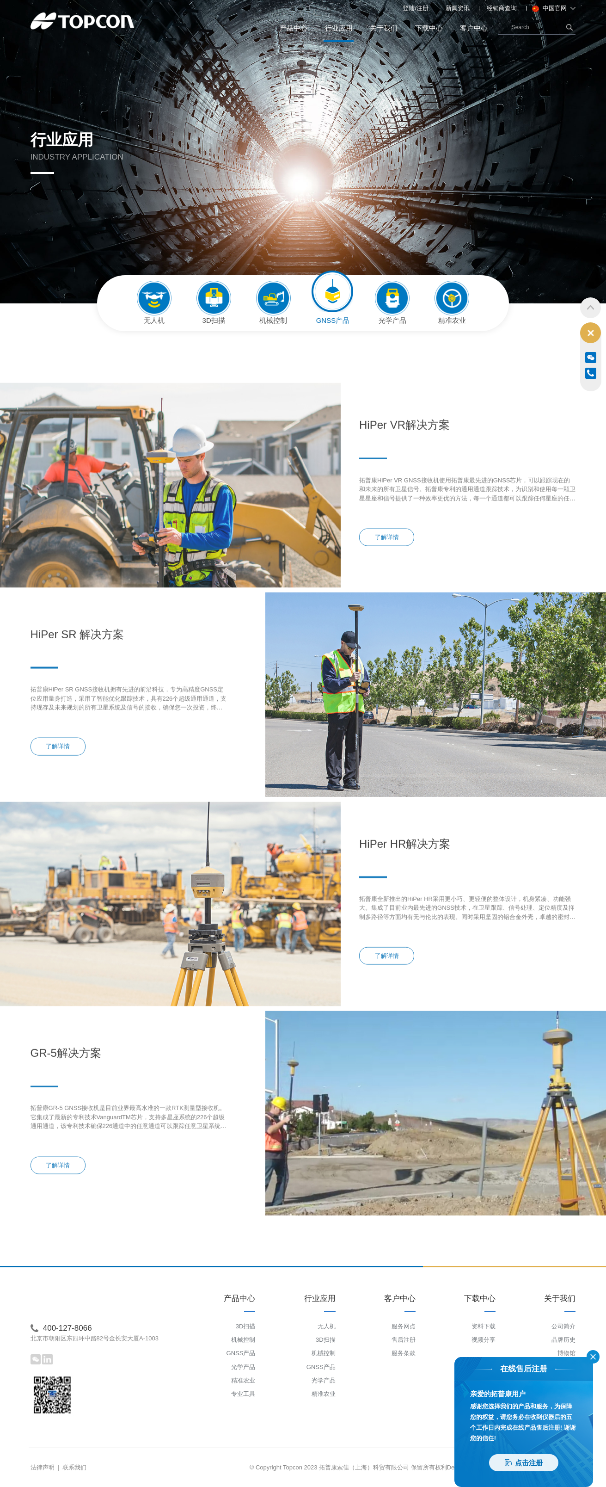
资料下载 (483, 1326)
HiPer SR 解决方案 (77, 714)
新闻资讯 (458, 8)
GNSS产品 (241, 1353)
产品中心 (293, 28)
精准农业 (243, 1380)
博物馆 (566, 1353)
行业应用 (339, 33)
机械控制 (243, 1339)
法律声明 (43, 1467)
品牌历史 (563, 1339)
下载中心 (429, 28)
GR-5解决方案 (66, 1133)
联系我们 (74, 1467)
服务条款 (404, 1353)
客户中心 (474, 28)
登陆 (409, 8)
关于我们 (384, 28)
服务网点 (404, 1326)
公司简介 (563, 1326)
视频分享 (483, 1339)
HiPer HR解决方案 (404, 924)
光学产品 (243, 1367)
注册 (422, 8)
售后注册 (404, 1339)
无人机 (327, 1326)
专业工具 (243, 1393)
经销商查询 (502, 8)
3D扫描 (246, 1326)
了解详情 (387, 617)
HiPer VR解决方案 (404, 505)
